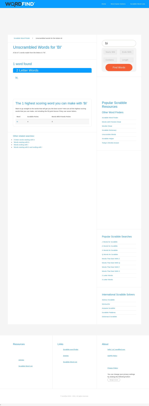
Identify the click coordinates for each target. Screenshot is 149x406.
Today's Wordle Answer (110, 143)
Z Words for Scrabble (110, 246)
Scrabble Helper (108, 138)
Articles (21, 360)
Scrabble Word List (25, 366)
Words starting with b (21, 142)
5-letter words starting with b (24, 140)
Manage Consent (114, 379)
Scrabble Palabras (108, 312)
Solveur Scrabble (108, 300)
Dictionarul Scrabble (109, 316)
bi (16, 77)
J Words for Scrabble (109, 242)
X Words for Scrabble (110, 250)
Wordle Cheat (107, 126)
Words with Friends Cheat (111, 122)
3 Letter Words (107, 279)
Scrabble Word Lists (137, 4)
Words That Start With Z (111, 259)
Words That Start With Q (111, 263)
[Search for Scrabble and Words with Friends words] (119, 43)
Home (104, 4)
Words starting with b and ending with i (28, 147)
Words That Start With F (111, 267)
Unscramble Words (109, 134)
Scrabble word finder (70, 349)
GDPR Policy (112, 356)
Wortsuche (106, 304)
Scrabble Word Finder (110, 118)
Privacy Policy (113, 368)
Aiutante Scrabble (108, 308)
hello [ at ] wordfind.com (116, 349)
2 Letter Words (107, 275)
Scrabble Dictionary (109, 130)
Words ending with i (21, 145)
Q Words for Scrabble (110, 254)
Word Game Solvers (118, 4)
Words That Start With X (111, 271)
